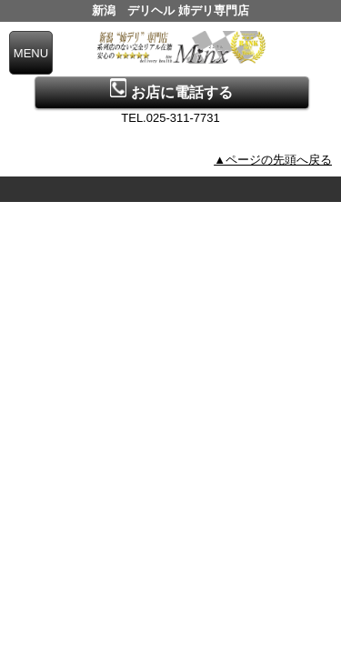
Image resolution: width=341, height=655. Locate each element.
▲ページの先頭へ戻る (273, 159)
